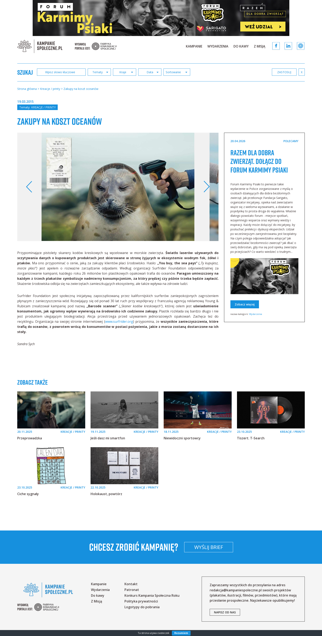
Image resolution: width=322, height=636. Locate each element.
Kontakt (131, 584)
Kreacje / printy (43, 107)
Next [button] (206, 187)
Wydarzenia (217, 46)
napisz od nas (225, 612)
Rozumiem (181, 633)
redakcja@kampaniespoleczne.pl (236, 590)
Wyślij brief (235, 547)
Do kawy (241, 46)
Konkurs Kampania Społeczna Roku (151, 595)
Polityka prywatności (141, 601)
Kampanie (194, 46)
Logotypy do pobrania (142, 607)
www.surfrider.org (119, 321)
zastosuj (284, 72)
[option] (118, 187)
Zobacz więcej (245, 313)
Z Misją (259, 46)
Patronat (131, 589)
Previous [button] (29, 187)
